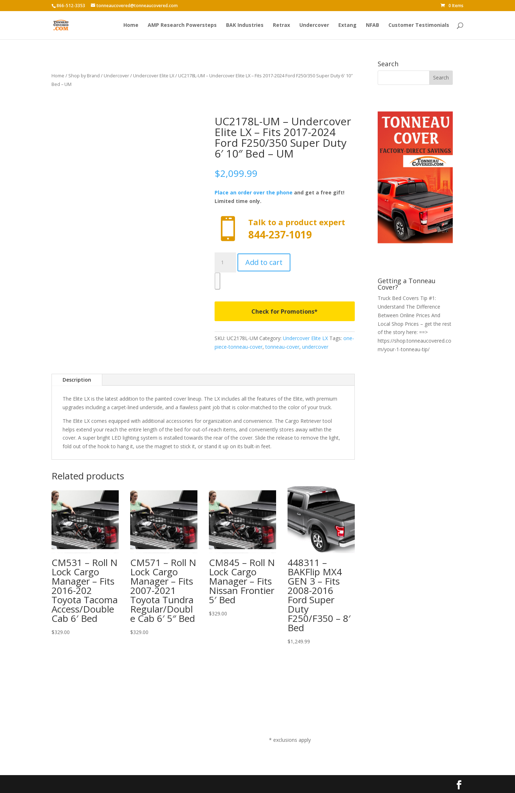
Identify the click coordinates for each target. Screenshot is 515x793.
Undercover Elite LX (153, 75)
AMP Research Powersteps (182, 25)
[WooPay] (217, 281)
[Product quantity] (225, 262)
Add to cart (264, 262)
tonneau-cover (282, 346)
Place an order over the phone (254, 192)
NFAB (372, 25)
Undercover (314, 25)
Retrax (281, 25)
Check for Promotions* (284, 311)
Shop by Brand (84, 75)
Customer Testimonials (418, 25)
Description (77, 379)
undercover (315, 346)
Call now (285, 229)
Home (130, 25)
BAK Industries (245, 25)
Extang (347, 25)
